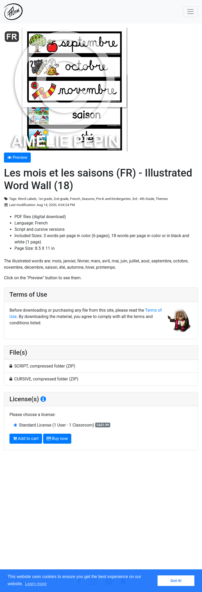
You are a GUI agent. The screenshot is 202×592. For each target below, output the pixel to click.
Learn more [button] (36, 583)
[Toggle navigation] (190, 11)
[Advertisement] (101, 515)
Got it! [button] (175, 581)
